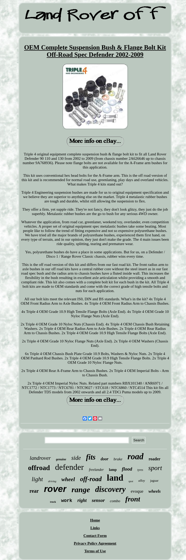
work (66, 500)
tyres (140, 470)
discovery (110, 489)
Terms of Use (95, 551)
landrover (40, 458)
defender (69, 467)
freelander (96, 470)
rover (55, 489)
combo (115, 501)
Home (95, 520)
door (104, 459)
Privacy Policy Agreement (95, 543)
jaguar (154, 480)
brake (118, 459)
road (135, 456)
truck (53, 501)
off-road (91, 478)
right (82, 500)
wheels (154, 491)
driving (52, 481)
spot (130, 481)
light (37, 479)
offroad (39, 468)
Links (95, 528)
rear (34, 491)
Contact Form (95, 536)
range (81, 489)
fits (91, 457)
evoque (137, 491)
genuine (61, 459)
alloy (141, 480)
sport (155, 468)
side (76, 458)
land (115, 477)
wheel (68, 479)
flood (127, 469)
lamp (113, 470)
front (132, 499)
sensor (98, 500)
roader (155, 459)
